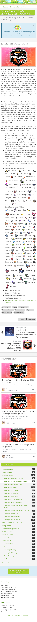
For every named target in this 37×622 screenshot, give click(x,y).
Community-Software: (18, 615)
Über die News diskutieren (18, 571)
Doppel (15, 307)
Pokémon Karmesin (7, 310)
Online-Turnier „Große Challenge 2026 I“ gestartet (18, 381)
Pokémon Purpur (20, 310)
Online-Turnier (6, 307)
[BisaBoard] (4, 2)
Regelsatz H (30, 310)
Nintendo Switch (23, 307)
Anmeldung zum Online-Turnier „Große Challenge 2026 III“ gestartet (18, 412)
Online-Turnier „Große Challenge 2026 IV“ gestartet (18, 445)
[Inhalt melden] (30, 319)
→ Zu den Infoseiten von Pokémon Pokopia (19, 36)
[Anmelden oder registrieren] (29, 2)
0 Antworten (29, 18)
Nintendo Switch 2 (19, 312)
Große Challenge (7, 312)
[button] (34, 2)
